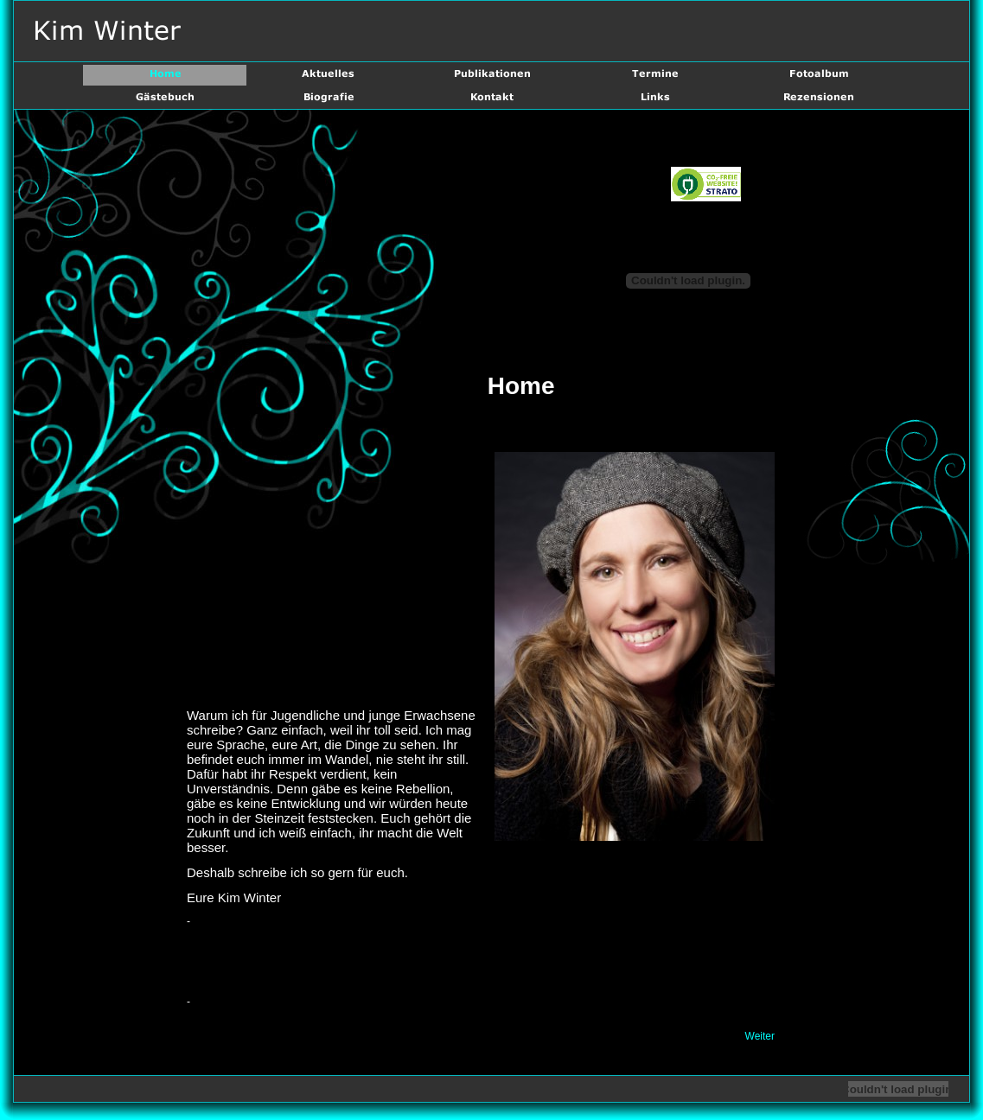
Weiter (760, 1036)
